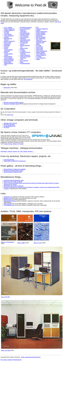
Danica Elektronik (9, 59)
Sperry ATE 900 (5, 297)
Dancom (6, 47)
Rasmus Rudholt (40, 34)
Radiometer (39, 35)
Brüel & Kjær (7, 42)
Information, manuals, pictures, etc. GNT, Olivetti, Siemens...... (17, 151)
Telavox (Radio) (40, 52)
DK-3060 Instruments (26, 27)
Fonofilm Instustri (25, 34)
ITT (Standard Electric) (24, 43)
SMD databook (8, 203)
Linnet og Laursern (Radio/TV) (25, 57)
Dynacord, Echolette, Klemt (11, 104)
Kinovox (22, 49)
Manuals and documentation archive (13, 102)
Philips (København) (41, 31)
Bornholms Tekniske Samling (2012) (13, 170)
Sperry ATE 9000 (5, 350)
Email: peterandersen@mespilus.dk (30, 357)
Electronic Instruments (23, 31)
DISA (5, 64)
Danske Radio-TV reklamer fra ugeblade (15, 169)
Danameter (7, 44)
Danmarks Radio (8, 60)
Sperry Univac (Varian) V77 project (14, 144)
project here (10, 114)
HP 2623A (6, 127)
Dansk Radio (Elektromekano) (8, 62)
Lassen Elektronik (25, 55)
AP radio (6, 33)
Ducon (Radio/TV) (25, 29)
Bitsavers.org (7, 198)
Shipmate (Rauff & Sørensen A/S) (41, 42)
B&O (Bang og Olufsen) (8, 39)
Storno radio (39, 48)
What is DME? (21, 243)
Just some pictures (9, 159)
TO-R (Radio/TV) (40, 53)
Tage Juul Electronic (41, 51)
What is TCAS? (38, 243)
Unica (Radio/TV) (41, 58)
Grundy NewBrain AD (9, 126)
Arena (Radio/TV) (9, 35)
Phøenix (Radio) (40, 33)
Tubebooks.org (8, 196)
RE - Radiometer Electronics (40, 39)
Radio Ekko (7, 87)
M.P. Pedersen (24, 60)
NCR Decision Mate (9, 124)
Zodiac (38, 59)
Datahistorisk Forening (10, 201)
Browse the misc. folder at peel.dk (13, 181)
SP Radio (38, 45)
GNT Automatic (24, 35)
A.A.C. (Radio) (8, 27)
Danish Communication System (8, 54)
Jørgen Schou (24, 48)
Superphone (39, 47)
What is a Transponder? (7, 242)
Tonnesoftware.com (9, 205)
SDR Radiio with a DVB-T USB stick (13, 186)
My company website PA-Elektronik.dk (11, 359)
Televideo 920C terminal (10, 123)
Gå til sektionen (28, 79)
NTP (37, 27)
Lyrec (21, 59)
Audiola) (6, 37)
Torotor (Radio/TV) (41, 55)
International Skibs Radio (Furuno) (25, 40)
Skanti (38, 44)
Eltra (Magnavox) (25, 33)
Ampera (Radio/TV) (9, 30)
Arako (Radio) (8, 34)
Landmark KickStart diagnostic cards (14, 180)
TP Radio (38, 56)
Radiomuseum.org (9, 199)
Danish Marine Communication (8, 57)
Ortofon (38, 30)
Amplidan (6, 31)
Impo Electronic (24, 37)
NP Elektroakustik (25, 63)
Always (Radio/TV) (9, 29)
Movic (21, 62)
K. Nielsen (23, 51)
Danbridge (7, 45)
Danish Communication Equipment (8, 50)
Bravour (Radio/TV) (9, 41)
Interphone (23, 38)
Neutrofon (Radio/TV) (42, 29)
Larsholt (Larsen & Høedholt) (25, 53)
